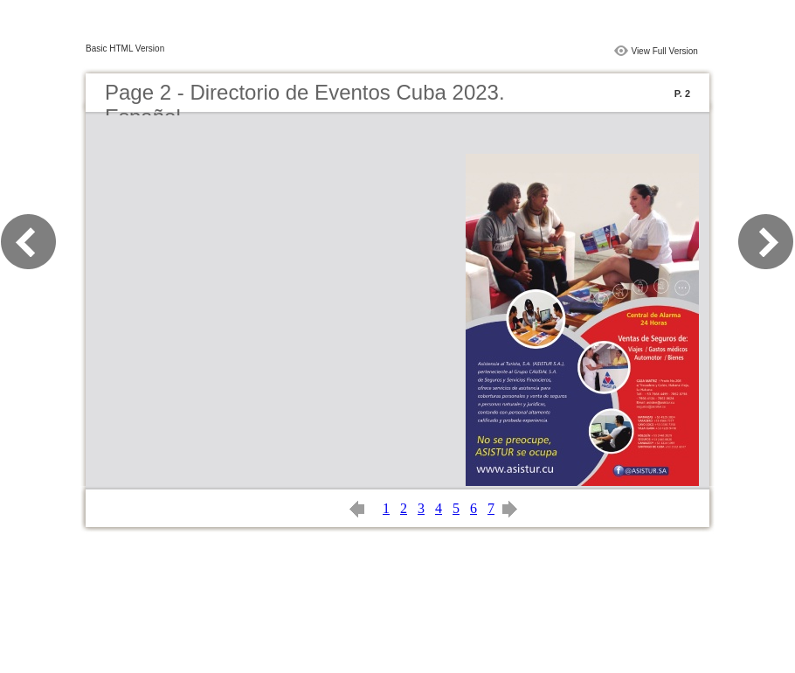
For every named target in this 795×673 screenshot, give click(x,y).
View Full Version (664, 51)
